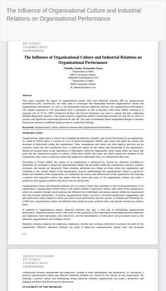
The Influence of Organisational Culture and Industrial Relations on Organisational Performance (73, 14)
